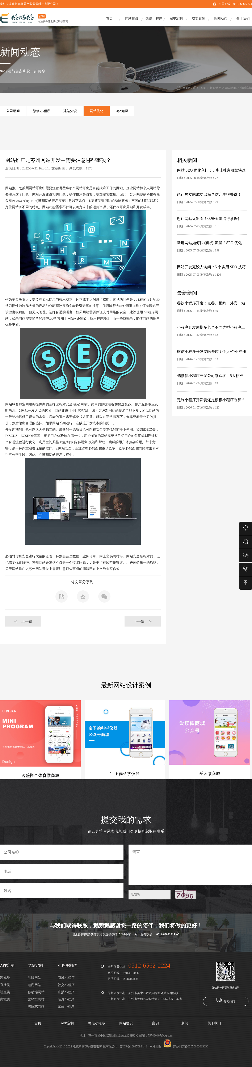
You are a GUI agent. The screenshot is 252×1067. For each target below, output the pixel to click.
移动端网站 (36, 992)
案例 (155, 1023)
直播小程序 (66, 992)
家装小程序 (66, 1006)
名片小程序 (66, 999)
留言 (190, 865)
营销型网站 (36, 999)
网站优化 (231, 88)
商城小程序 (66, 978)
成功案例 (198, 18)
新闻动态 (220, 18)
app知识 (122, 111)
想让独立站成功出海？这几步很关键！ (209, 194)
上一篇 (23, 621)
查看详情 (246, 88)
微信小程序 (154, 18)
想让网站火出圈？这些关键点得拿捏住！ (211, 219)
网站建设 (131, 18)
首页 (109, 18)
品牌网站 (34, 978)
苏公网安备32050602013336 (185, 1046)
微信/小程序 (41, 111)
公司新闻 (13, 111)
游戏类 (5, 978)
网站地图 (155, 1046)
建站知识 (70, 111)
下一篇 (142, 621)
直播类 (5, 985)
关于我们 (243, 18)
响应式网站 (36, 1006)
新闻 (184, 1023)
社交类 (5, 992)
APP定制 (176, 18)
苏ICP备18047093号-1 (133, 1046)
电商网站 (34, 985)
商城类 (5, 999)
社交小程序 (66, 985)
